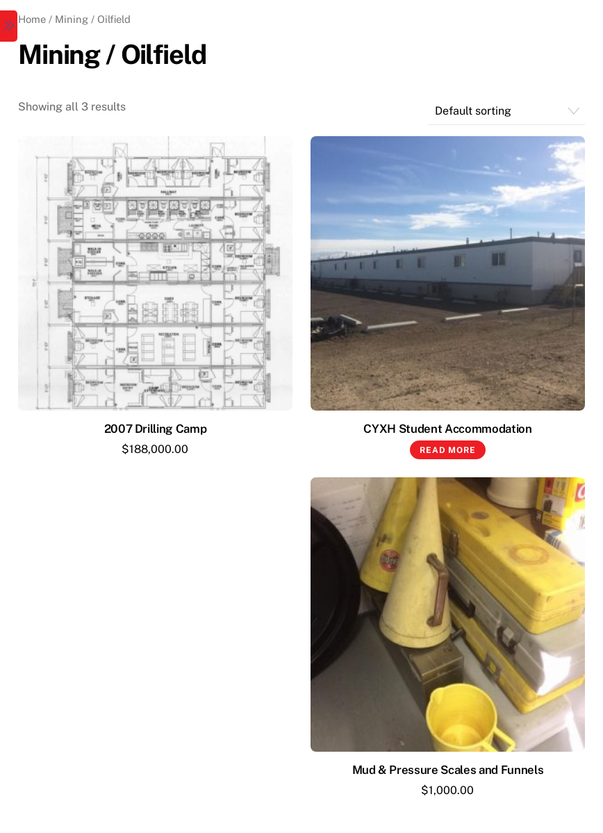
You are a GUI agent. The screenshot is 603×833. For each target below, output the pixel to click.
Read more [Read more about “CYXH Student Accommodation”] (447, 450)
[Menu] (8, 26)
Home (32, 19)
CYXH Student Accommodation (447, 429)
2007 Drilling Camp (155, 429)
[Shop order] (506, 111)
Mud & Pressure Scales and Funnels (448, 770)
